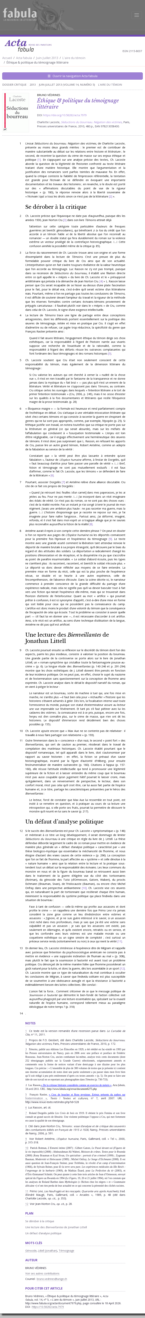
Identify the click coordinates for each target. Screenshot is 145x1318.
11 (119, 941)
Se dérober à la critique (55, 207)
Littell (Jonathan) (47, 1250)
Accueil (7, 58)
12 (122, 968)
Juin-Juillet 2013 (47, 58)
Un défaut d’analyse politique (64, 821)
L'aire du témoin (73, 58)
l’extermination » (36, 1098)
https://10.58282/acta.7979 (48, 1307)
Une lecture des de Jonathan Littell (67, 638)
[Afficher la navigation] (136, 15)
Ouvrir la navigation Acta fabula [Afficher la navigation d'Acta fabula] (72, 76)
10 (84, 888)
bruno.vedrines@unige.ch (52, 1279)
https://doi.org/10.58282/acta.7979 (64, 115)
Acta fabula (24, 58)
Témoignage (66, 1250)
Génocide (31, 1250)
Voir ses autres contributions (42, 1273)
